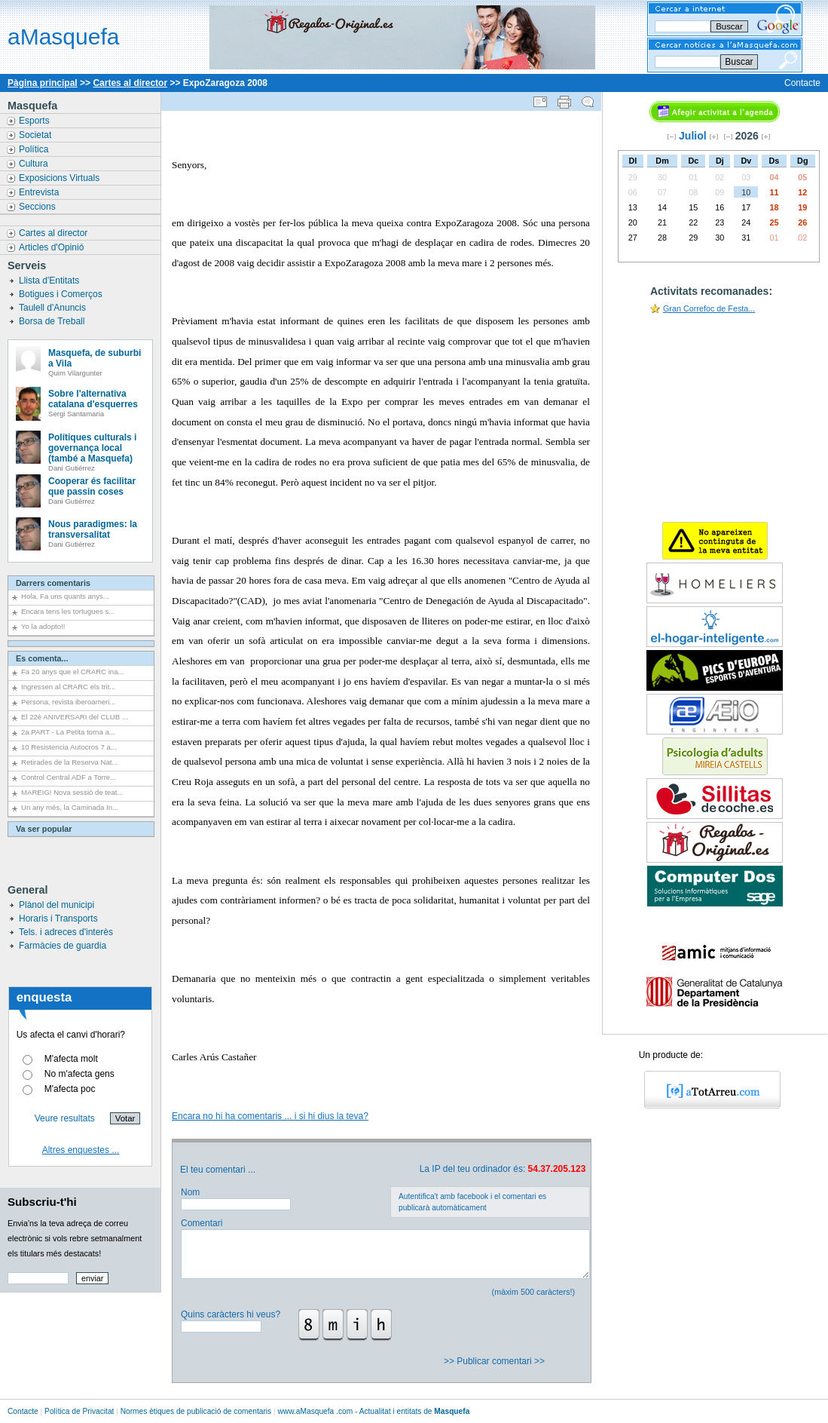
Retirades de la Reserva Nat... (69, 762)
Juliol (693, 136)
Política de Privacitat (79, 1411)
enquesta (44, 997)
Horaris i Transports (58, 918)
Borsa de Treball (53, 321)
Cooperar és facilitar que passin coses (92, 486)
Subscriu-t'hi (42, 1201)
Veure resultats (65, 1118)
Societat (36, 135)
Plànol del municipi (56, 905)
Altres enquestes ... (81, 1150)
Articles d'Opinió (53, 247)
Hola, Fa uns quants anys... (65, 596)
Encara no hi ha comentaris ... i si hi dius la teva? (270, 1116)
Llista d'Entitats (50, 280)
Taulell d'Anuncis (53, 307)
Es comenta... (42, 658)
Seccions (38, 206)
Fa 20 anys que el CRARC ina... (72, 671)
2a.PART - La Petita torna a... (68, 732)
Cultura (34, 163)
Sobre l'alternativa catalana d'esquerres (93, 398)
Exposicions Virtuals (60, 178)
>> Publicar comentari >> (495, 1361)
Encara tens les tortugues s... (68, 611)
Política (35, 149)
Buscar (739, 62)
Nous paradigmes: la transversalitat (92, 529)
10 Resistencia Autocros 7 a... (69, 747)
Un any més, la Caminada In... (69, 807)
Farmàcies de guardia (62, 945)
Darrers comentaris (53, 582)
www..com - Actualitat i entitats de (373, 1411)
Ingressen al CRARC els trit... (68, 686)
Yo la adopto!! (43, 626)
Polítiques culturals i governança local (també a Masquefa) (92, 448)
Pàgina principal (43, 83)
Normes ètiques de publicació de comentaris (196, 1411)
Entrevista (40, 192)
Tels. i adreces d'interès (66, 932)
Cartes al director (130, 83)
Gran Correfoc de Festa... (709, 308)
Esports (35, 120)
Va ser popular (44, 828)
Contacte (802, 83)
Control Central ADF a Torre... (68, 777)
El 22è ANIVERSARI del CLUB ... (74, 717)
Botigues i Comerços (62, 294)
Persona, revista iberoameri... (68, 702)
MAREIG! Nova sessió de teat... (72, 792)
